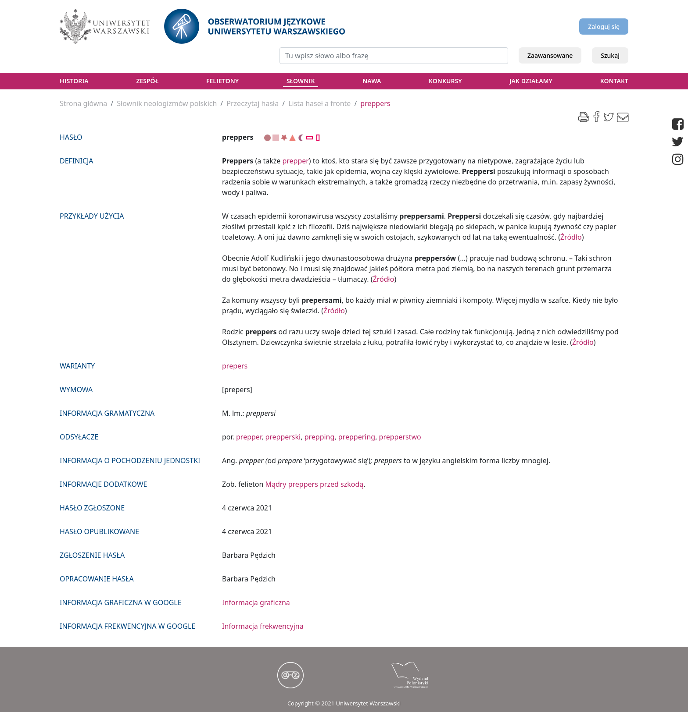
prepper (295, 161)
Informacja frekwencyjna (263, 626)
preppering (356, 437)
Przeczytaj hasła (252, 103)
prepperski (283, 437)
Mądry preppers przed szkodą (314, 484)
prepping (320, 437)
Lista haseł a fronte (319, 103)
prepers (234, 366)
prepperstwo (400, 437)
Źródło (571, 237)
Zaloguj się (604, 26)
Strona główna (83, 103)
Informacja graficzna (256, 602)
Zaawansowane (550, 55)
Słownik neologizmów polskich (167, 103)
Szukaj (610, 55)
